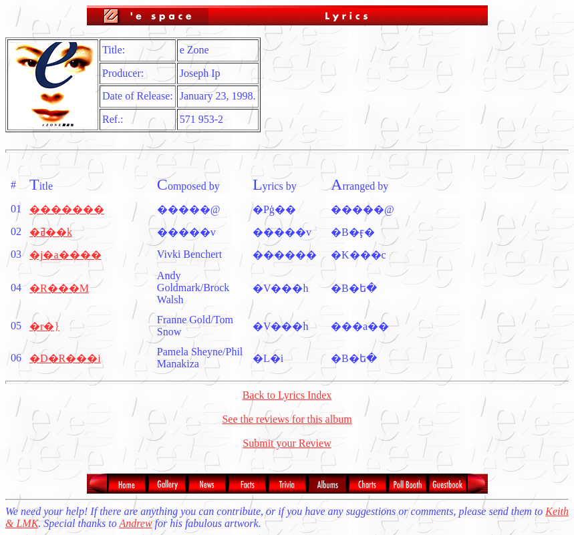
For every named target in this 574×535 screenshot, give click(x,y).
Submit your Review (287, 443)
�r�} (44, 326)
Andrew (135, 523)
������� (66, 209)
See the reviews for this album (286, 419)
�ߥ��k (50, 232)
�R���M (59, 288)
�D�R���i (65, 358)
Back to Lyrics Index (287, 395)
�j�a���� (65, 254)
